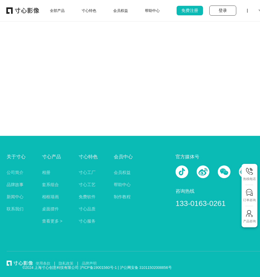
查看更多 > (52, 221)
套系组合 (50, 184)
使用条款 (43, 263)
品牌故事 (15, 184)
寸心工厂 (87, 172)
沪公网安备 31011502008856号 (146, 267)
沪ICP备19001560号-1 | (100, 267)
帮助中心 (122, 184)
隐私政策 (66, 263)
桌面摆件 (50, 209)
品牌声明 (89, 263)
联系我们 (15, 209)
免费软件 (87, 197)
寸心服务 (87, 221)
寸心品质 (87, 209)
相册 (46, 172)
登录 (223, 10)
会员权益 (122, 172)
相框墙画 (50, 197)
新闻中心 (15, 197)
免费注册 (189, 10)
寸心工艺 (87, 184)
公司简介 (15, 172)
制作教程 (122, 197)
